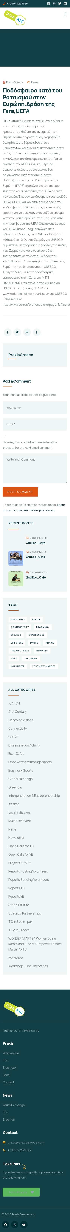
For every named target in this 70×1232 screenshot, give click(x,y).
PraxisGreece (13, 82)
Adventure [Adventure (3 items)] (18, 619)
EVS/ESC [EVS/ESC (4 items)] (16, 634)
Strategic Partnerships (24, 913)
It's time (13, 804)
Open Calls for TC (21, 846)
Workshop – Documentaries (28, 966)
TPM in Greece (19, 930)
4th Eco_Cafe (35, 543)
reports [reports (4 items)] (42, 650)
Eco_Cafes (16, 753)
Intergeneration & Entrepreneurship (34, 795)
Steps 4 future (18, 905)
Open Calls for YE (20, 854)
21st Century (17, 711)
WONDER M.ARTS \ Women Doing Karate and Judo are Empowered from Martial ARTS (35, 943)
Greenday (15, 787)
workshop (15, 957)
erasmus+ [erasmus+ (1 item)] (42, 627)
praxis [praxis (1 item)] (50, 642)
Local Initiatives (19, 812)
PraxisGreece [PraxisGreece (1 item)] (20, 650)
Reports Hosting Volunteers (28, 871)
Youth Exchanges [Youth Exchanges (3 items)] (44, 666)
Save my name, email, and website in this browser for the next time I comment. (30, 445)
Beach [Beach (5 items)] (36, 619)
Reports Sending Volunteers (28, 879)
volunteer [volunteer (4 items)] (18, 666)
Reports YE (16, 896)
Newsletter (16, 837)
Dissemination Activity (24, 745)
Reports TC (16, 888)
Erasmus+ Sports (20, 770)
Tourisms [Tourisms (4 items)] (31, 658)
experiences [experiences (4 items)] (37, 634)
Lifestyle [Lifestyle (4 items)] (17, 642)
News (34, 82)
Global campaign (20, 779)
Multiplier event (19, 821)
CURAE (13, 737)
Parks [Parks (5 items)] (34, 642)
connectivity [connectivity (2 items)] (20, 627)
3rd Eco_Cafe (35, 557)
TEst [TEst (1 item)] (14, 658)
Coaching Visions (20, 720)
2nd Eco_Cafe (36, 577)
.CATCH (14, 703)
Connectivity (17, 728)
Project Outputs (19, 863)
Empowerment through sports (30, 762)
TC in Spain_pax (20, 921)
